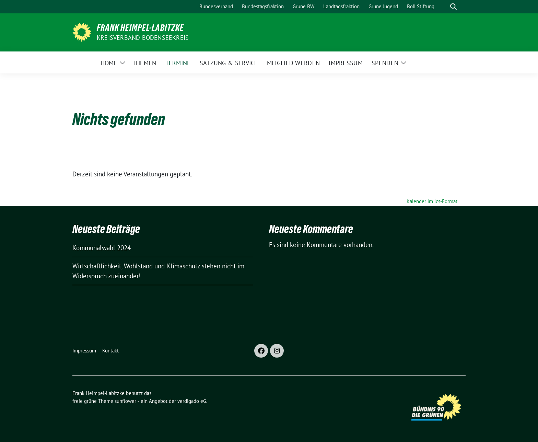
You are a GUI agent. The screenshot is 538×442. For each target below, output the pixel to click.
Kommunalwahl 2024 (101, 248)
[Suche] (444, 6)
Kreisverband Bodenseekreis (143, 38)
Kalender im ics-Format (432, 201)
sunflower (125, 401)
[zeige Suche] (453, 6)
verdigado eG (191, 401)
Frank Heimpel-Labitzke (140, 28)
